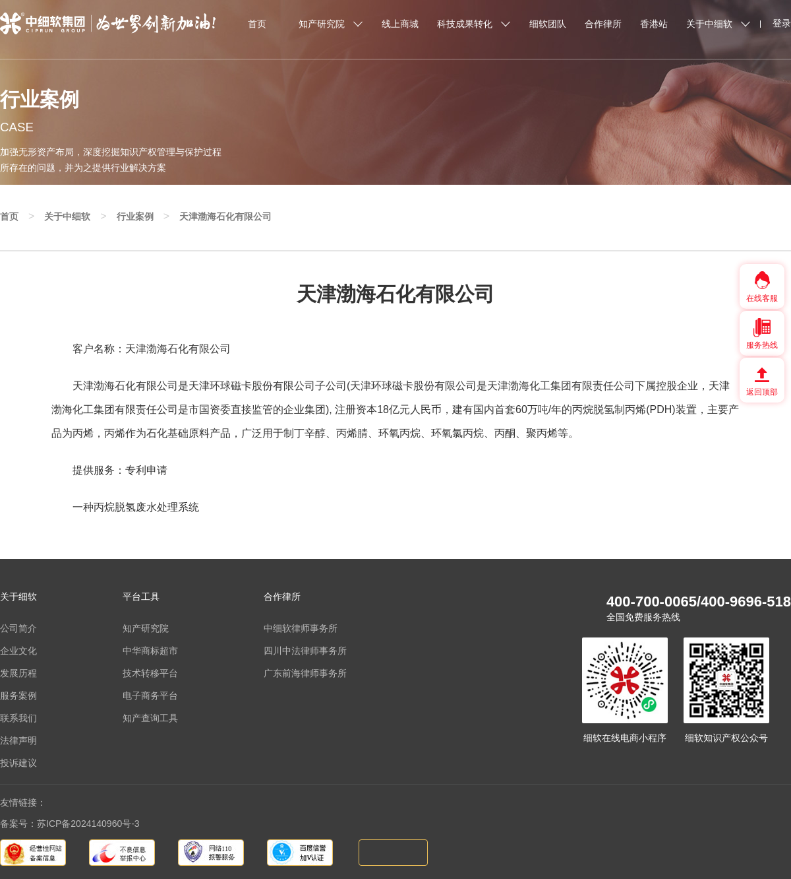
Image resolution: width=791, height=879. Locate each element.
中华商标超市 (150, 650)
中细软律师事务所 (300, 628)
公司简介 (18, 628)
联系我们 (18, 718)
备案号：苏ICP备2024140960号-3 (70, 823)
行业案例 (135, 216)
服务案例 (18, 695)
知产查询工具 (150, 718)
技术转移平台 (150, 673)
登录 (782, 23)
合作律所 (603, 23)
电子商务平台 (150, 695)
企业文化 (18, 650)
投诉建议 (18, 763)
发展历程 (18, 673)
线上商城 (400, 23)
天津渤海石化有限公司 (225, 216)
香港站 (654, 23)
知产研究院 (322, 23)
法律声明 (18, 740)
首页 (257, 23)
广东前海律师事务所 (305, 673)
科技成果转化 (464, 23)
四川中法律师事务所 (305, 650)
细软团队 (547, 23)
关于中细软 (709, 23)
